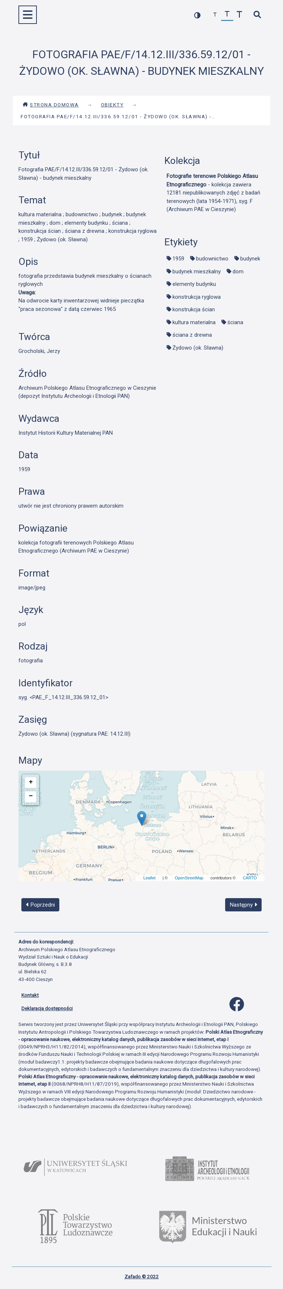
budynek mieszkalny (196, 271)
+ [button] (31, 782)
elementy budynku (194, 284)
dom (238, 271)
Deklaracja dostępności (47, 1008)
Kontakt (30, 995)
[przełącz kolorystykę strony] (197, 15)
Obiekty (112, 105)
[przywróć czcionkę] (227, 15)
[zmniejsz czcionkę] (215, 15)
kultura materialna (194, 322)
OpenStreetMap (189, 878)
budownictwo (212, 258)
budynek (250, 258)
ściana (235, 322)
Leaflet (149, 878)
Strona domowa (50, 105)
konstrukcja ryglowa (196, 297)
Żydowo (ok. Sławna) (197, 347)
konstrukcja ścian (193, 309)
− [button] (31, 796)
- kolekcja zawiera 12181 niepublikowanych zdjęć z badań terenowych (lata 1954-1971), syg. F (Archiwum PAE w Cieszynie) (213, 193)
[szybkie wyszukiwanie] (257, 15)
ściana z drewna (192, 335)
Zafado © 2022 (142, 1276)
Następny (243, 904)
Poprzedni (40, 904)
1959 (178, 258)
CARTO (250, 878)
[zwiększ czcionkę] (239, 15)
